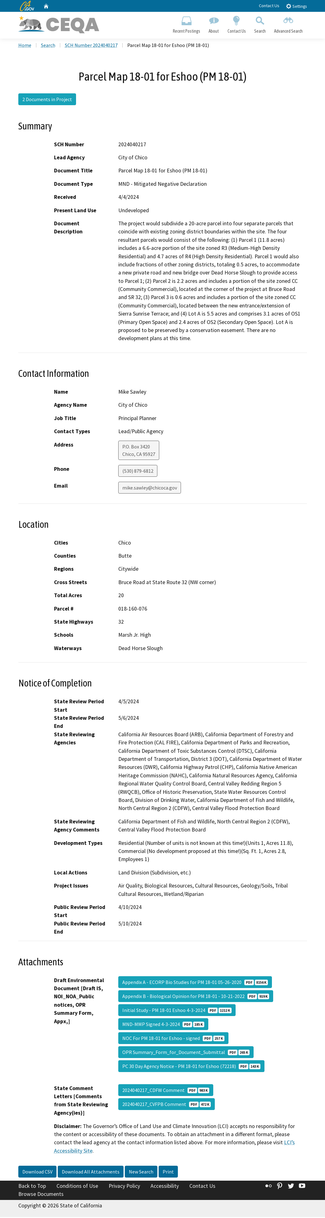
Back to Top (32, 1187)
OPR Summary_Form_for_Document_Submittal (186, 1053)
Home (24, 46)
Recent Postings (187, 23)
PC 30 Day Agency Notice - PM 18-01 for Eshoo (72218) (191, 1067)
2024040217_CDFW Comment (165, 1091)
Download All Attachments (91, 1173)
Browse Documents (41, 1195)
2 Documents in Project (47, 100)
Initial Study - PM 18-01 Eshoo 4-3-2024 (177, 1011)
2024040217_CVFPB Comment (166, 1105)
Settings (296, 6)
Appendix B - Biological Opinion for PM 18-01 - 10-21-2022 (195, 997)
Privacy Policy (124, 1187)
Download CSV (37, 1173)
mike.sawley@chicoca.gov (149, 488)
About (213, 23)
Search (260, 23)
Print (168, 1173)
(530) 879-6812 (137, 472)
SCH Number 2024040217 (91, 46)
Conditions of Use (77, 1187)
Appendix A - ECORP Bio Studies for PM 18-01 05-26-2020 (195, 983)
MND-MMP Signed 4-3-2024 (163, 1025)
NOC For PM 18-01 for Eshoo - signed (173, 1039)
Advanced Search (288, 23)
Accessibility (165, 1187)
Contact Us (269, 5)
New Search (141, 1173)
